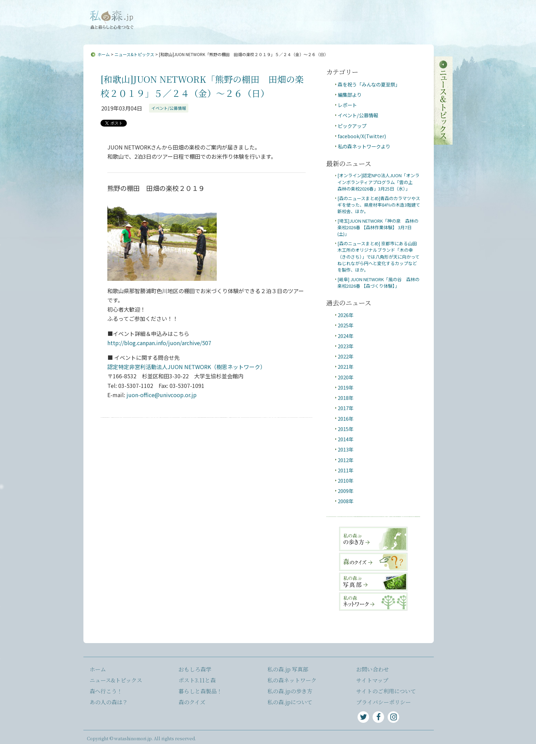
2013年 (345, 449)
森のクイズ (191, 702)
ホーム (103, 54)
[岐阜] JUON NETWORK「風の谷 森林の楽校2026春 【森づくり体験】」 (378, 282)
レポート (347, 104)
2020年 (345, 377)
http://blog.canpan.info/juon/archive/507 (159, 343)
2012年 (345, 460)
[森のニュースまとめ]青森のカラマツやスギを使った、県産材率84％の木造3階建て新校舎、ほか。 (378, 205)
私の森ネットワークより (364, 146)
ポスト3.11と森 (362, 31)
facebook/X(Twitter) (362, 136)
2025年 (345, 325)
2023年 (345, 346)
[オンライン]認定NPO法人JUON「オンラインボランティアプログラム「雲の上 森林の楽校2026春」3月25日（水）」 (378, 182)
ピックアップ (352, 125)
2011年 (345, 470)
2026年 (345, 314)
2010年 (345, 480)
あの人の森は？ (273, 31)
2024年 (345, 335)
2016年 (345, 418)
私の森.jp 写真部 (287, 669)
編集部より (350, 94)
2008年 (345, 501)
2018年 (345, 397)
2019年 (345, 387)
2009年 (345, 490)
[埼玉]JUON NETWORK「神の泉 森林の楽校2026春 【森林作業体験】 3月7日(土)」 (377, 227)
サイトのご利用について (386, 691)
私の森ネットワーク (292, 680)
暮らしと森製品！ (200, 691)
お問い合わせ (244, 14)
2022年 (345, 356)
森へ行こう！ (228, 31)
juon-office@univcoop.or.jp (161, 395)
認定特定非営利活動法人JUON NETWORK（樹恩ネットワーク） (186, 367)
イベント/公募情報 (168, 108)
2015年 (345, 428)
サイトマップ (280, 14)
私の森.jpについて (203, 14)
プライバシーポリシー (383, 702)
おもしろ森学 (318, 31)
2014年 (345, 439)
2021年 (345, 366)
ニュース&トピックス (175, 31)
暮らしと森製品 (409, 31)
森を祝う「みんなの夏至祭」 (369, 84)
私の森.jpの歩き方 (289, 691)
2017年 (345, 408)
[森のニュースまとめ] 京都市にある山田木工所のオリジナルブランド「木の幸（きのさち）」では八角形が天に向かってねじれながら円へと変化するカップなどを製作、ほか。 (378, 256)
